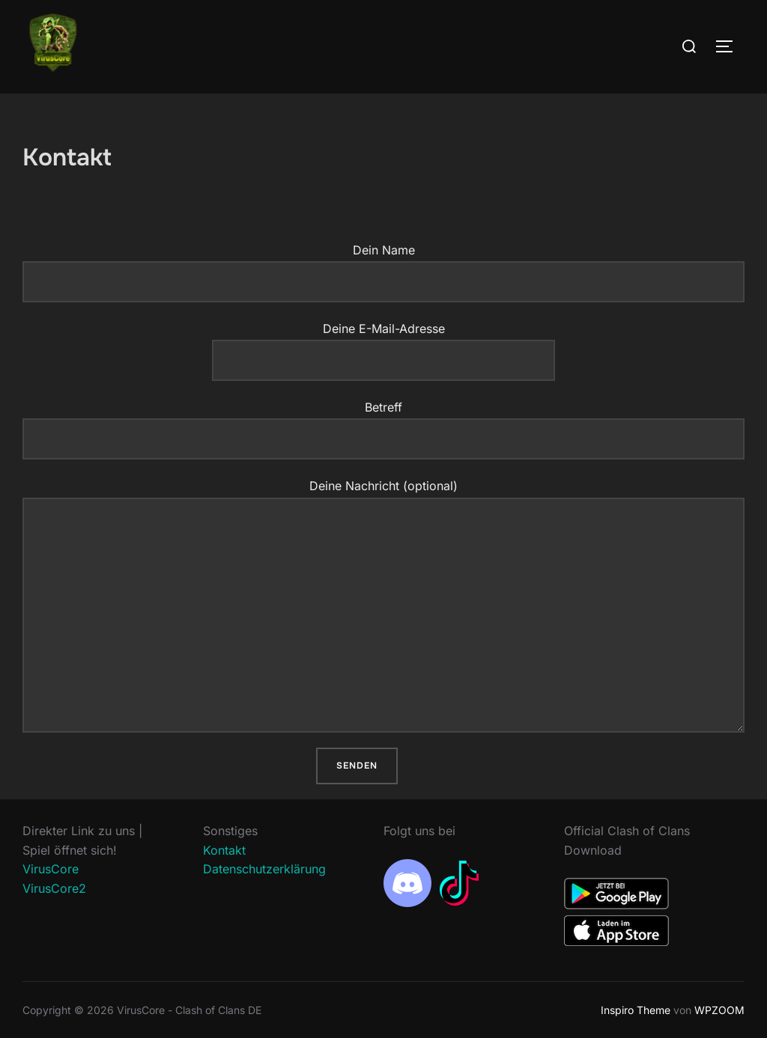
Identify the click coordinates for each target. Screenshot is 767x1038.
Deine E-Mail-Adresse (383, 344)
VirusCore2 (54, 888)
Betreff (383, 430)
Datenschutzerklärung (264, 868)
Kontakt (224, 850)
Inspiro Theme (635, 1010)
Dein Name (383, 272)
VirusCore (50, 868)
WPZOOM (719, 1010)
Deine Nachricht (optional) (383, 605)
